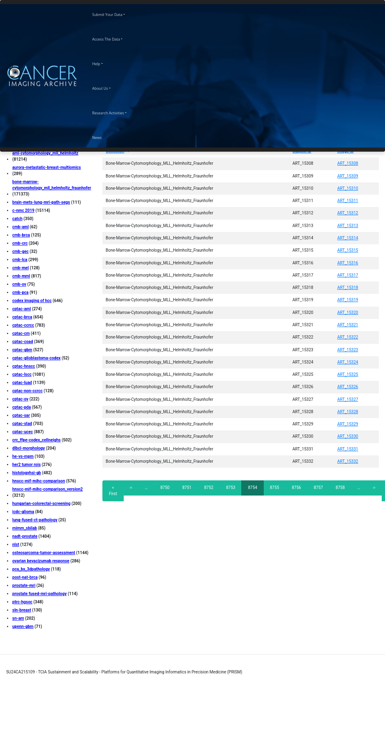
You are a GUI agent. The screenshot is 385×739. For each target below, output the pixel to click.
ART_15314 (347, 238)
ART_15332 (347, 461)
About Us (107, 87)
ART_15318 (347, 287)
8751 (187, 487)
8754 (254, 490)
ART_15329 (347, 424)
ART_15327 (347, 399)
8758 (340, 487)
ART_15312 (347, 213)
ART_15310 (347, 188)
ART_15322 (347, 337)
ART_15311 (347, 200)
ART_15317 (347, 275)
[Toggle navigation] (83, 76)
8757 (318, 487)
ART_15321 (347, 325)
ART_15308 (347, 163)
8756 (296, 487)
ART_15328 (347, 411)
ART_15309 (347, 176)
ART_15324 (347, 362)
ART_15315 (347, 250)
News (104, 136)
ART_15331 (347, 449)
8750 (165, 487)
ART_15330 (347, 436)
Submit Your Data (114, 13)
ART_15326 (347, 386)
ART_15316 (347, 263)
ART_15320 (347, 312)
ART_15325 (347, 374)
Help (103, 62)
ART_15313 (347, 225)
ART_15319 (347, 300)
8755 (274, 487)
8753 (231, 487)
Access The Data (113, 38)
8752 (208, 487)
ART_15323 (347, 350)
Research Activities (115, 112)
